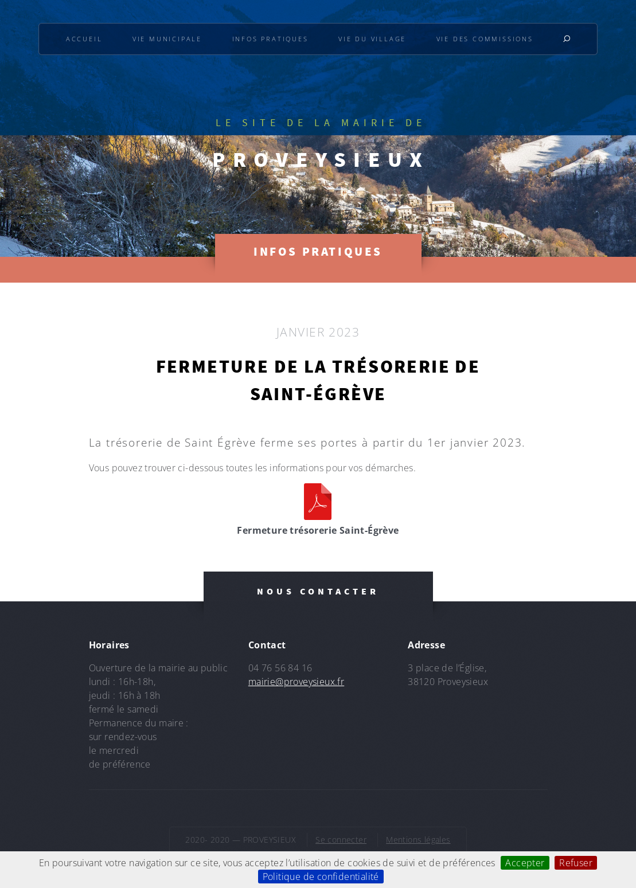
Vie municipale (167, 38)
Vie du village (372, 38)
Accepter (524, 862)
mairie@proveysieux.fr (296, 681)
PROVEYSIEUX (321, 159)
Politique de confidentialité (321, 876)
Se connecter (340, 839)
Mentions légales (418, 839)
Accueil (84, 38)
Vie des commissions (484, 38)
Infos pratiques (270, 38)
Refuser (575, 862)
